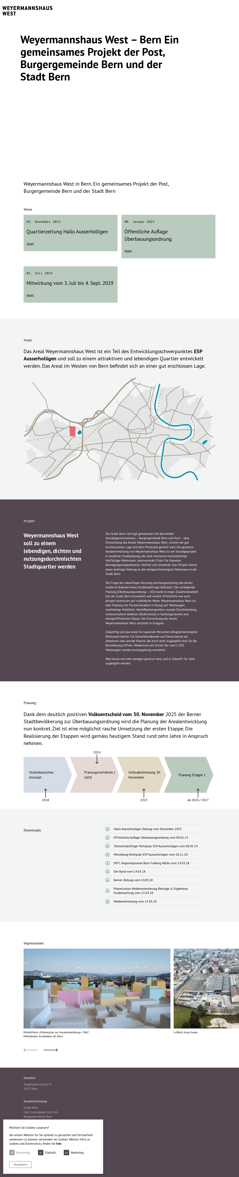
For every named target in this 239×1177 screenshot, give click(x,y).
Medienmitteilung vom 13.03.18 (135, 901)
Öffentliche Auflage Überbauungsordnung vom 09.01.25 (151, 837)
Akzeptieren (20, 1164)
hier (58, 1143)
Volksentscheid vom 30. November (126, 714)
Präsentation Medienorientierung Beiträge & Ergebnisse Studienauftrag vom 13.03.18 (151, 891)
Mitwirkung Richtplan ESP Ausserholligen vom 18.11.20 (151, 854)
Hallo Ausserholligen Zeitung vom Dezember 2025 (148, 829)
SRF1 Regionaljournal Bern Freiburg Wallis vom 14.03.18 (151, 863)
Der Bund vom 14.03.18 (129, 871)
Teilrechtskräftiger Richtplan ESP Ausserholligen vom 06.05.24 (156, 846)
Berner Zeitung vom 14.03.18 (133, 880)
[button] (31, 1050)
